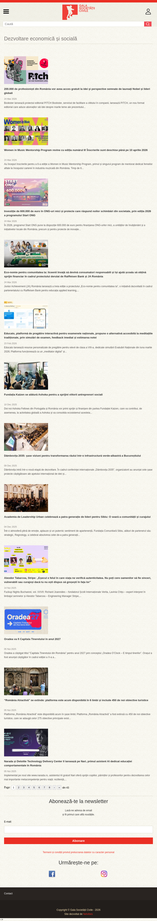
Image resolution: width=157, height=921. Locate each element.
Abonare (78, 840)
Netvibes (88, 914)
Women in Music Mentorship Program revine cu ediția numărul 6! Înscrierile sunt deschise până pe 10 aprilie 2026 (76, 150)
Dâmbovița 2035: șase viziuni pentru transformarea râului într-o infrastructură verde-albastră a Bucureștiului (72, 455)
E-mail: (8, 821)
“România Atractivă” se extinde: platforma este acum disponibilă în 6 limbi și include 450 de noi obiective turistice (76, 700)
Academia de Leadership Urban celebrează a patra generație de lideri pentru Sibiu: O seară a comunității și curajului (77, 516)
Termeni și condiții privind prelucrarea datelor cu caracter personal (78, 852)
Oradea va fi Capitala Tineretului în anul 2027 (32, 639)
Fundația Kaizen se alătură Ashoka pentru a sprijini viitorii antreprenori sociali (53, 394)
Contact (8, 893)
